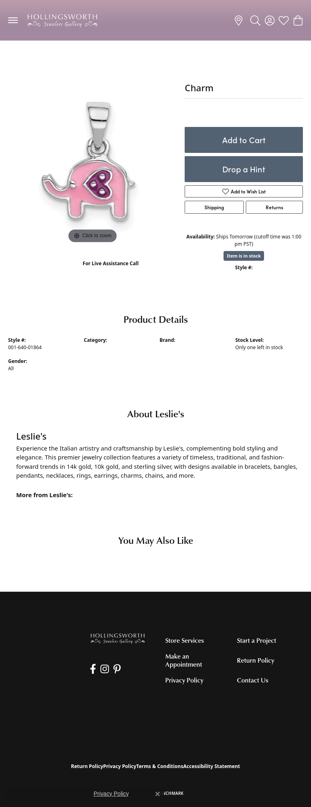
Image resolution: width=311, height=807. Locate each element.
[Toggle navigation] (13, 20)
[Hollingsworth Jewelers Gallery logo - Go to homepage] (62, 20)
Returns (274, 207)
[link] (240, 20)
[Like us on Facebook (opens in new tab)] (92, 669)
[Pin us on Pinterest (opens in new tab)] (115, 669)
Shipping (214, 207)
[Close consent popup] (157, 794)
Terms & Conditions (159, 766)
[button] (255, 20)
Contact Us (252, 680)
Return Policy (255, 660)
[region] (92, 161)
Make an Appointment (183, 660)
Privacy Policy (184, 680)
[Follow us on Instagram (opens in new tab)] (104, 669)
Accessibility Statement (211, 766)
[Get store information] (35, 682)
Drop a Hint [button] (243, 168)
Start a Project (256, 640)
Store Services (184, 640)
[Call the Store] (31, 671)
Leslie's (168, 347)
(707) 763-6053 (111, 272)
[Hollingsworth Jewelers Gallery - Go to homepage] (117, 638)
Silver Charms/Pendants (43, 56)
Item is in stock (244, 256)
